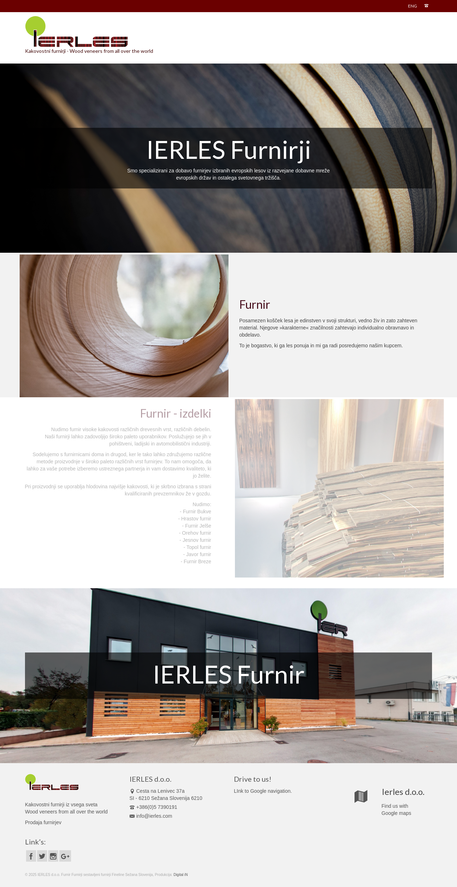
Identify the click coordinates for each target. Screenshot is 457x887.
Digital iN (181, 875)
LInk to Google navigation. (263, 791)
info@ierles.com (151, 816)
